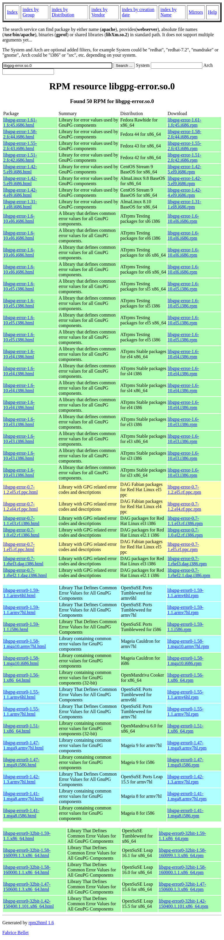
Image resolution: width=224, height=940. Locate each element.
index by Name (168, 12)
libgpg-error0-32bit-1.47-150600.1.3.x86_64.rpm (182, 887)
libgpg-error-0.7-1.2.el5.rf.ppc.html (20, 489)
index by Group (30, 12)
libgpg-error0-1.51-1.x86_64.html (21, 728)
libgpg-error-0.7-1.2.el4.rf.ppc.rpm (184, 506)
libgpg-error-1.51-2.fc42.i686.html (20, 157)
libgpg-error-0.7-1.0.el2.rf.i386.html (21, 532)
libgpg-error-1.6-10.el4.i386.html (19, 354)
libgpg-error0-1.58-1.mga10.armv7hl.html (24, 644)
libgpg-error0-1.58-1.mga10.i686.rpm (185, 661)
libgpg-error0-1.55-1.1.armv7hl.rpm (185, 711)
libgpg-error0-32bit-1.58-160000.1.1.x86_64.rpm (182, 870)
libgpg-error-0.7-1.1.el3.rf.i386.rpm (185, 521)
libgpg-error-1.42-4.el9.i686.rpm (185, 192)
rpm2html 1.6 (41, 922)
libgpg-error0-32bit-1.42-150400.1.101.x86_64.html (28, 904)
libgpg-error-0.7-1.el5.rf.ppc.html (19, 547)
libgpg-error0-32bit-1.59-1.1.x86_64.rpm (182, 836)
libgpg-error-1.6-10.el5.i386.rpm (183, 286)
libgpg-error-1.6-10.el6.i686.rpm (183, 218)
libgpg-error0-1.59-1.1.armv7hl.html (21, 610)
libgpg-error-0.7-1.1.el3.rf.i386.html (21, 521)
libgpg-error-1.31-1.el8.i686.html (20, 204)
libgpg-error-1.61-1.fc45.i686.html (20, 122)
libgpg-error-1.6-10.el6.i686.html (19, 218)
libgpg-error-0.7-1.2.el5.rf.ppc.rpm (184, 489)
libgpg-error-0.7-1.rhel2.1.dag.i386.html (25, 573)
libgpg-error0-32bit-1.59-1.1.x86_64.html (26, 836)
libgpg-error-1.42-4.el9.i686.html (20, 192)
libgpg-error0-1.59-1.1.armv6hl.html (21, 593)
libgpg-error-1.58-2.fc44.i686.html (20, 134)
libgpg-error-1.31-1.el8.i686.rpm (185, 204)
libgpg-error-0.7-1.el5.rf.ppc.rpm (183, 547)
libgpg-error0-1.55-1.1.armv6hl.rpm (185, 694)
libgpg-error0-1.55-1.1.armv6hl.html (21, 694)
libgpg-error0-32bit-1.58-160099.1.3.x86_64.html (26, 853)
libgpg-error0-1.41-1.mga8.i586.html (21, 813)
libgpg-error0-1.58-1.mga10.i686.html (21, 661)
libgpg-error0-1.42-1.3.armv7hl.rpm (185, 779)
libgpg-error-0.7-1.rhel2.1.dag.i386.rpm (189, 573)
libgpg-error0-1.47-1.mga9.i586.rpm (185, 762)
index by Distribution (63, 12)
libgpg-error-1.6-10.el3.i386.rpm (183, 422)
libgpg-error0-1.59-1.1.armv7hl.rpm (185, 610)
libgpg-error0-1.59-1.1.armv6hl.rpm (185, 593)
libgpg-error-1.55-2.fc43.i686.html (20, 146)
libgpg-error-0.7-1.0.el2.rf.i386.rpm (185, 532)
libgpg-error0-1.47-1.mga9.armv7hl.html (23, 745)
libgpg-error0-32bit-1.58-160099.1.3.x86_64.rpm (182, 853)
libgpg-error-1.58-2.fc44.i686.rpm (185, 134)
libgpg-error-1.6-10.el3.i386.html (19, 422)
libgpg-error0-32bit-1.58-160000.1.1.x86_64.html (26, 870)
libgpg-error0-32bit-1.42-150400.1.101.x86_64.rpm (183, 904)
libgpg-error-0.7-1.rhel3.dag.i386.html (23, 561)
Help (212, 12)
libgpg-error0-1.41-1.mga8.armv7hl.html (23, 796)
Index (12, 12)
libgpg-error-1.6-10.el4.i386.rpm (183, 354)
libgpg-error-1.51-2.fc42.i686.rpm (185, 157)
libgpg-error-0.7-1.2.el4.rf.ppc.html (20, 506)
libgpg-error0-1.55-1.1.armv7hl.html (21, 711)
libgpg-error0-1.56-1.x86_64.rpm (185, 678)
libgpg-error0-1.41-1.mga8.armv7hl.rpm (187, 796)
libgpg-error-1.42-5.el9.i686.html (20, 169)
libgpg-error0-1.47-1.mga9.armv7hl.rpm (187, 745)
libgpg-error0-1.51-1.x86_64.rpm (185, 728)
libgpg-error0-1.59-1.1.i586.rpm (185, 627)
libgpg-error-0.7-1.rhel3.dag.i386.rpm (187, 561)
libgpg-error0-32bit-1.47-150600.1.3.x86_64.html (26, 887)
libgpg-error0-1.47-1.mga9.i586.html (21, 762)
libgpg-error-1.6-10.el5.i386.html (19, 286)
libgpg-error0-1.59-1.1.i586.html (21, 627)
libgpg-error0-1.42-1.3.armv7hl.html (21, 779)
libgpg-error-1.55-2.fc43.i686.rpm (185, 146)
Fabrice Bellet (15, 932)
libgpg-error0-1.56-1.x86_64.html (21, 678)
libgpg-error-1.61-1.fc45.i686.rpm (185, 122)
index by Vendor (99, 12)
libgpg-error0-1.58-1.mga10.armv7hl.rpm (188, 644)
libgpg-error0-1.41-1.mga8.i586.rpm (185, 813)
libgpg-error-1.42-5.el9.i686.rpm (185, 169)
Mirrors (196, 12)
